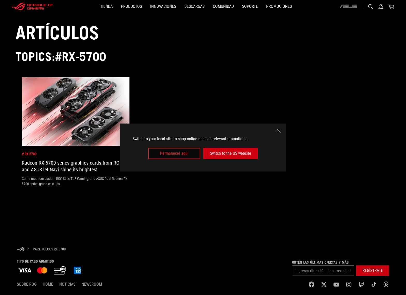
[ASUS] (348, 6)
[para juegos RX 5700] (49, 249)
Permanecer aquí (174, 153)
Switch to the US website (230, 153)
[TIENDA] (81, 6)
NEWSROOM (92, 284)
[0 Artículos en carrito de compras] (391, 6)
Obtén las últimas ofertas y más (320, 262)
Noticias (67, 284)
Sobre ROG (27, 284)
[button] (114, 6)
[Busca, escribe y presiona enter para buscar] (370, 6)
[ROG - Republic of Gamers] (32, 6)
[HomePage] (21, 249)
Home (48, 284)
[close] (279, 131)
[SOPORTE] (266, 6)
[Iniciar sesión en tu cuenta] (381, 6)
